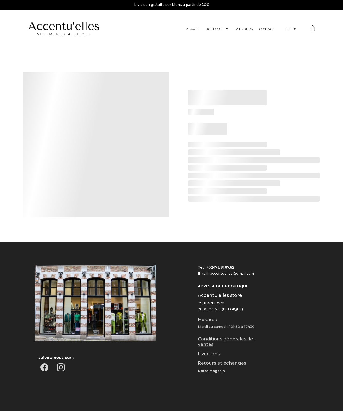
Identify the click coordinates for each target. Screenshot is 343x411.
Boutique (214, 28)
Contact (266, 28)
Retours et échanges (222, 363)
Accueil (192, 28)
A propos (244, 28)
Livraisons (209, 354)
